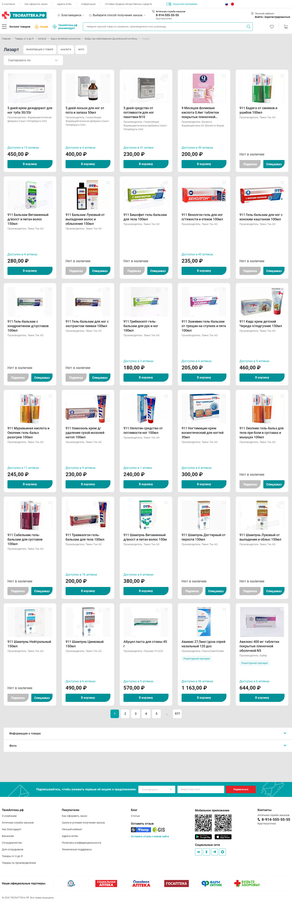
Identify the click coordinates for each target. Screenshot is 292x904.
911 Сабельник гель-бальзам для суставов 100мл (24, 539)
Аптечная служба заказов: (171, 11)
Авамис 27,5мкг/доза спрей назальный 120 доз (203, 644)
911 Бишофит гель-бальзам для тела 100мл (145, 217)
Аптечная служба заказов (18, 822)
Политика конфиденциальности (81, 842)
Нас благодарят (11, 829)
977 (177, 713)
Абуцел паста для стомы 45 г (145, 644)
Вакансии (8, 836)
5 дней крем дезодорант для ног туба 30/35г (29, 110)
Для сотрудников (12, 849)
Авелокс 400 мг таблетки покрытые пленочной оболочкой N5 (259, 646)
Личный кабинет (72, 829)
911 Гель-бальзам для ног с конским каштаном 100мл (261, 217)
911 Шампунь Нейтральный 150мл (29, 644)
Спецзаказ (274, 164)
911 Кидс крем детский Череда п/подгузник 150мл (260, 323)
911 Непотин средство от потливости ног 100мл (143, 430)
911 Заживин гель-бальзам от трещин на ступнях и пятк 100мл (204, 325)
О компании (8, 4)
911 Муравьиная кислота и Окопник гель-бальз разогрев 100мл (28, 432)
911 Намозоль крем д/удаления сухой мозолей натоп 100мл (85, 432)
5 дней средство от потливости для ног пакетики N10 (138, 112)
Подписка (250, 164)
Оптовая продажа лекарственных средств (128, 4)
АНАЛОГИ (66, 49)
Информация (88, 4)
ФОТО (81, 49)
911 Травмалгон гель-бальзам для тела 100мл (85, 537)
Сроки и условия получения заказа (83, 822)
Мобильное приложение (212, 810)
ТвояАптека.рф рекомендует (65, 27)
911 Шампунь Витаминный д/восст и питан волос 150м (145, 537)
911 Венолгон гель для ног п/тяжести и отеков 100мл (202, 217)
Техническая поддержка (77, 849)
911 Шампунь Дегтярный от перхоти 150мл (204, 537)
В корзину (30, 164)
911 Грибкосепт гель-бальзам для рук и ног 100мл (140, 325)
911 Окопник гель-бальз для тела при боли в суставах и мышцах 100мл (261, 432)
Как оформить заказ (36, 4)
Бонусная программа (181, 4)
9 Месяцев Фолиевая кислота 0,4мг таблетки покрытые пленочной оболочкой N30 (200, 112)
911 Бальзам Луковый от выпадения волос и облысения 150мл (85, 219)
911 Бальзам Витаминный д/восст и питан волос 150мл (27, 219)
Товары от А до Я (12, 856)
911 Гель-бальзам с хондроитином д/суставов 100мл (28, 325)
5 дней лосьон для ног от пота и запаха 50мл (85, 110)
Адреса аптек (64, 4)
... (167, 713)
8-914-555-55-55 (167, 15)
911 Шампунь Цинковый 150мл (85, 644)
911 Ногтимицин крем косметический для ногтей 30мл (202, 432)
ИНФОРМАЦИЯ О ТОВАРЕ (39, 49)
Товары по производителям (19, 862)
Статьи (135, 815)
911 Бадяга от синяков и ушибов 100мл (258, 110)
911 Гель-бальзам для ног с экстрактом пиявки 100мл (87, 323)
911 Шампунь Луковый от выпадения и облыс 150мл (260, 537)
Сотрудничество (12, 842)
